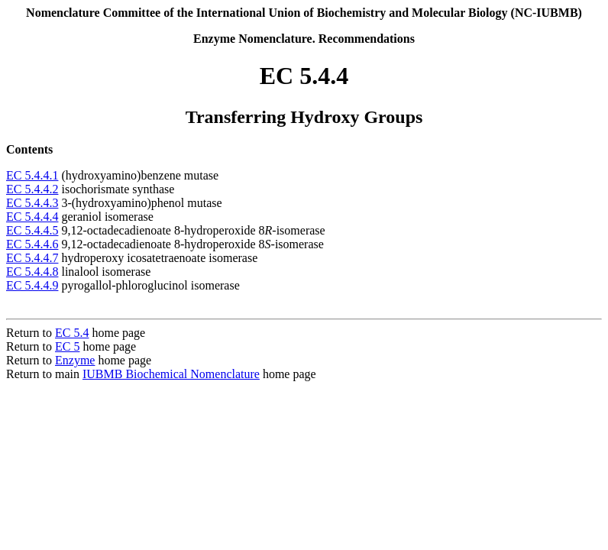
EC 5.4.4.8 (32, 271)
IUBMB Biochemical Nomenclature (171, 373)
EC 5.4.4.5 (32, 230)
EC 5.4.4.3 (32, 202)
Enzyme (75, 360)
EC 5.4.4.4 (32, 216)
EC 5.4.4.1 (32, 175)
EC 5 (67, 346)
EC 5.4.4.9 (32, 285)
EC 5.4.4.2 (32, 189)
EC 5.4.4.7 (32, 257)
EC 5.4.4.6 (32, 244)
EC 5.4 (72, 332)
